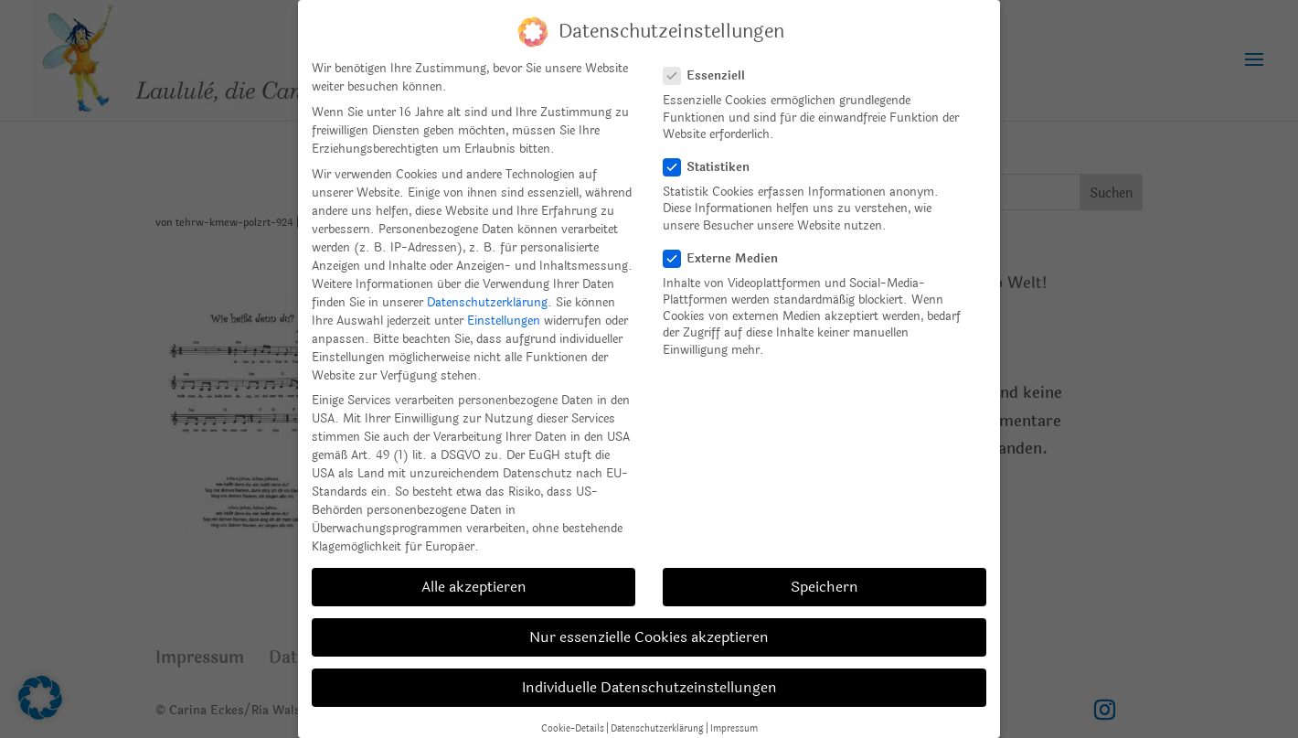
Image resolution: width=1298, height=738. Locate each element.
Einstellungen (503, 321)
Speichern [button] (824, 586)
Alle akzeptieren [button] (474, 586)
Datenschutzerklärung (487, 303)
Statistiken (714, 167)
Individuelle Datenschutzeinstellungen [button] (649, 687)
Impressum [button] (734, 728)
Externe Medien (728, 259)
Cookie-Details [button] (572, 728)
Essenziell (712, 76)
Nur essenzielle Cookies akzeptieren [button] (649, 637)
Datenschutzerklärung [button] (657, 728)
